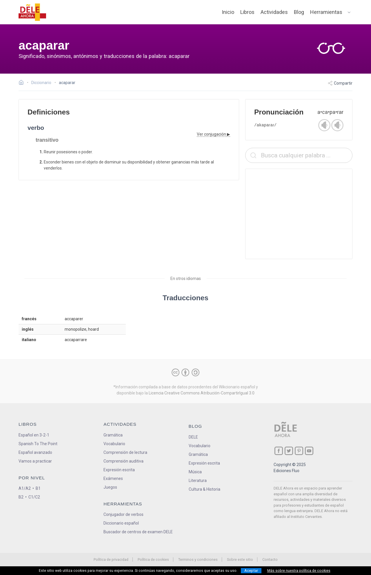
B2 (21, 497)
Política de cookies (153, 559)
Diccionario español (121, 523)
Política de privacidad (111, 559)
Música (195, 472)
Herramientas (326, 12)
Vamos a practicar (35, 461)
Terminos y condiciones (198, 559)
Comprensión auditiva (123, 461)
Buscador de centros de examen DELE (138, 531)
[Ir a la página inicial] (23, 83)
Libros (247, 12)
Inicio (228, 12)
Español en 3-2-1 (34, 435)
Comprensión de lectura (125, 452)
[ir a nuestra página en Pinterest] (299, 451)
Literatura (198, 480)
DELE (193, 437)
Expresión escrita (119, 469)
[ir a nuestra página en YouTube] (309, 451)
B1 (38, 488)
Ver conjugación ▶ (213, 134)
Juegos (110, 487)
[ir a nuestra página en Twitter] (289, 451)
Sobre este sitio (240, 559)
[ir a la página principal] (32, 12)
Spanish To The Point (38, 443)
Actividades (274, 12)
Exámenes (113, 478)
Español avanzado (35, 452)
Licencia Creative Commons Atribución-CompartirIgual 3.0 (201, 393)
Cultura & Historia (204, 489)
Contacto (270, 559)
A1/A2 (25, 488)
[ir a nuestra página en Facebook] (279, 451)
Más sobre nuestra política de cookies (298, 571)
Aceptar (251, 570)
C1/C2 (34, 497)
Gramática (113, 435)
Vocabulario (114, 443)
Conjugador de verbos (123, 514)
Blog (299, 12)
